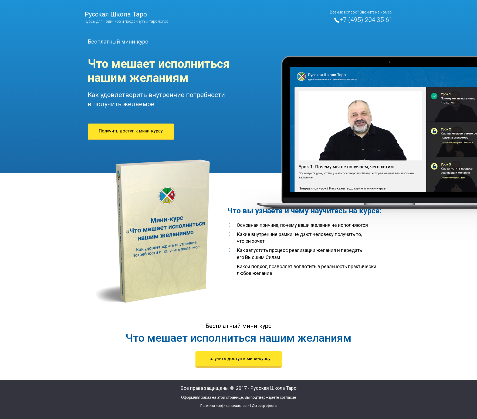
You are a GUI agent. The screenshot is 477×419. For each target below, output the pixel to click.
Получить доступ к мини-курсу (131, 131)
